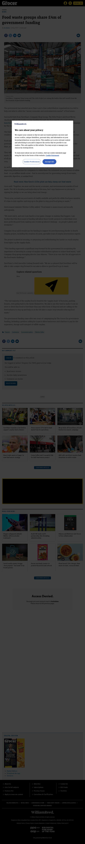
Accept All (49, 161)
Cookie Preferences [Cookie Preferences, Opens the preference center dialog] (32, 161)
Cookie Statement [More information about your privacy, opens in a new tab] (52, 155)
